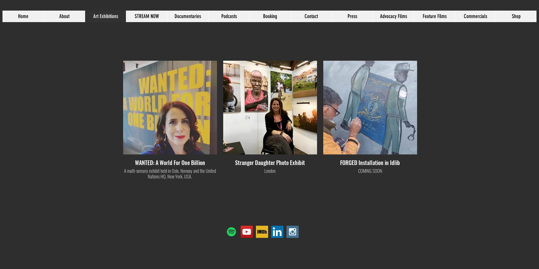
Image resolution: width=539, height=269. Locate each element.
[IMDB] (262, 232)
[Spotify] (231, 232)
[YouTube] (247, 232)
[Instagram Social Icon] (292, 232)
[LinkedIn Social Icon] (277, 232)
